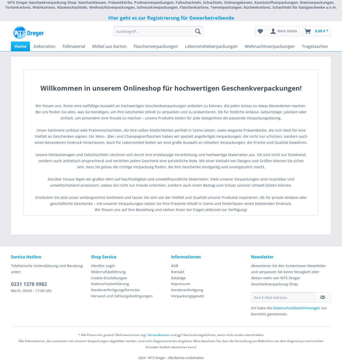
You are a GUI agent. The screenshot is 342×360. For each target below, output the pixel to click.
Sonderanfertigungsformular (115, 289)
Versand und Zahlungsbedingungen (122, 296)
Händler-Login (103, 265)
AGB (174, 265)
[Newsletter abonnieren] (323, 297)
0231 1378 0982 (29, 284)
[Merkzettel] (260, 31)
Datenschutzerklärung (110, 283)
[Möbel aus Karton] (109, 46)
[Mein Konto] (284, 31)
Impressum (180, 283)
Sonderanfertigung (187, 289)
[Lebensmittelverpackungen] (211, 46)
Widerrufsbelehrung (108, 271)
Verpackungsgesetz (187, 296)
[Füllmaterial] (74, 46)
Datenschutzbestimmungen (296, 308)
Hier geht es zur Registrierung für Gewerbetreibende (171, 18)
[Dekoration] (44, 46)
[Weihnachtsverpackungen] (269, 46)
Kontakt (177, 271)
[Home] (20, 46)
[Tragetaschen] (315, 46)
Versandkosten (159, 335)
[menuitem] (158, 33)
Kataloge (178, 277)
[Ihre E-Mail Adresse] (283, 297)
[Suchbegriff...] (158, 31)
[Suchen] (198, 31)
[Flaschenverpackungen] (155, 46)
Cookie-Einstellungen (109, 277)
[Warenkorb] (316, 31)
